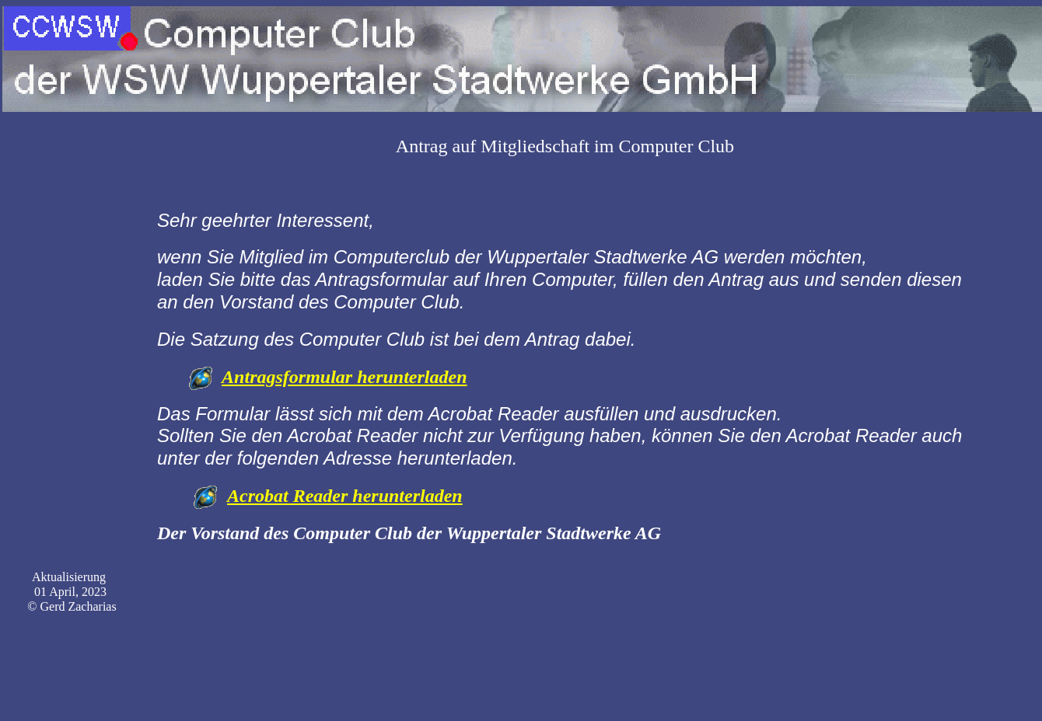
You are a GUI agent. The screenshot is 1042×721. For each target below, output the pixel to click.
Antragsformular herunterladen (344, 377)
